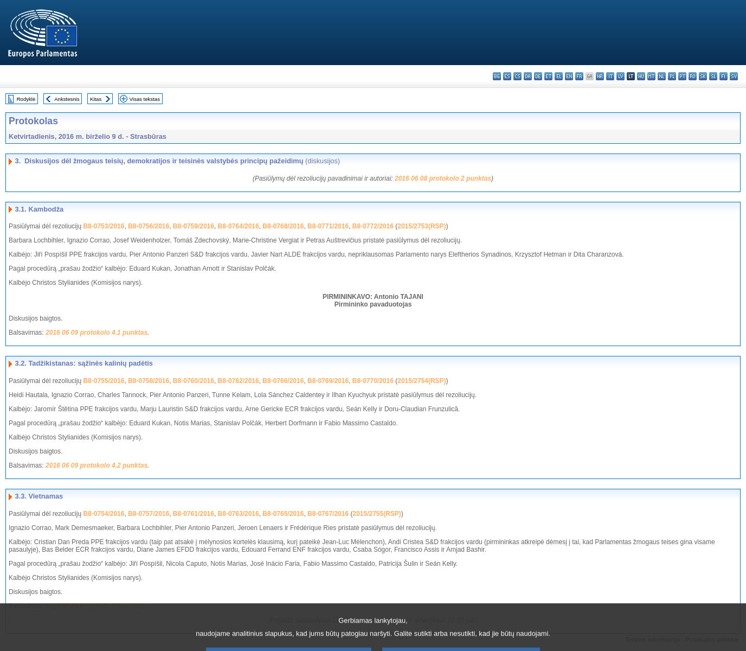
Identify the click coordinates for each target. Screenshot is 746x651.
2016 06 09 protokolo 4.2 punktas (96, 465)
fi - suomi (723, 76)
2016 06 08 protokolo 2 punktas (443, 178)
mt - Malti (651, 76)
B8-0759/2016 (193, 226)
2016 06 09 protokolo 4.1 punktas (96, 332)
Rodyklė (26, 99)
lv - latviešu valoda (620, 76)
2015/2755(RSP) (376, 514)
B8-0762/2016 (238, 381)
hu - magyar (641, 76)
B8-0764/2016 (238, 226)
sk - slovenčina (703, 76)
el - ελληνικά (559, 76)
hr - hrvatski (600, 76)
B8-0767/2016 (328, 514)
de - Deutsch (538, 76)
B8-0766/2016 (283, 381)
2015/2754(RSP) (421, 381)
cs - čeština (517, 76)
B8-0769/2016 (328, 381)
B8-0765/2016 (283, 514)
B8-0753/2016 (103, 226)
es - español (507, 76)
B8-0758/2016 (148, 381)
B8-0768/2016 (283, 226)
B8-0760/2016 (193, 381)
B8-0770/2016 (373, 381)
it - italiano (610, 76)
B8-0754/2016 (103, 514)
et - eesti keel (548, 76)
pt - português (682, 76)
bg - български (497, 76)
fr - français (579, 76)
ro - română (693, 76)
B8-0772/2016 (373, 226)
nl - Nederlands (662, 76)
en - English (569, 76)
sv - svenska (734, 76)
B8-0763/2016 (238, 514)
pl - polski (672, 76)
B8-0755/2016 (103, 381)
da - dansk (528, 76)
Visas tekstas (145, 99)
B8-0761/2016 (193, 514)
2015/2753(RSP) (421, 226)
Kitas (95, 99)
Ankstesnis (66, 99)
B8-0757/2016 (148, 514)
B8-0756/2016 (148, 226)
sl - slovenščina (713, 76)
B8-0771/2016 (328, 226)
